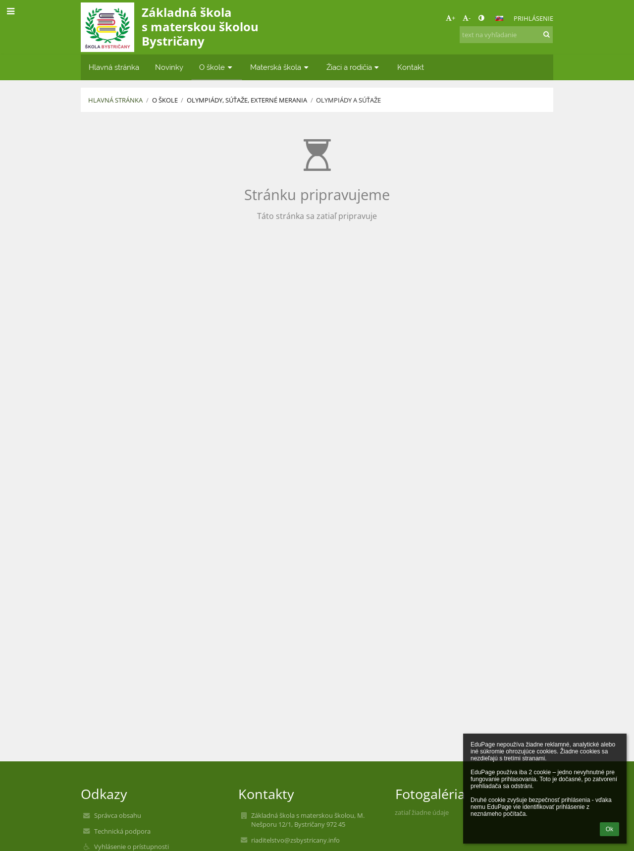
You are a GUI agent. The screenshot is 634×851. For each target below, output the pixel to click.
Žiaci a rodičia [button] (353, 67)
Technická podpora (122, 831)
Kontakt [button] (410, 67)
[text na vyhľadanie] (506, 35)
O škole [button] (216, 67)
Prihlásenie (533, 18)
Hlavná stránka (115, 100)
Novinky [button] (169, 67)
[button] (499, 18)
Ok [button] (609, 829)
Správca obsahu (117, 815)
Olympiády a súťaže (348, 100)
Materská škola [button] (280, 67)
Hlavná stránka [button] (114, 67)
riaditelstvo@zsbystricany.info (295, 840)
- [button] (467, 17)
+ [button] (450, 17)
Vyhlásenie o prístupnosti (131, 846)
